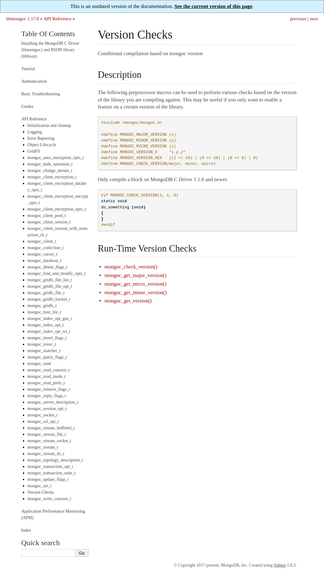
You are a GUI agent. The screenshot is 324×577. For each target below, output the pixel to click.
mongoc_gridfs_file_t (46, 292)
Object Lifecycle (42, 144)
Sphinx (280, 565)
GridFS (34, 151)
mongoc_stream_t (43, 447)
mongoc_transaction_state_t (52, 473)
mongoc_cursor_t (43, 254)
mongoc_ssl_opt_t (43, 421)
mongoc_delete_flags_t (48, 267)
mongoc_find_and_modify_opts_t (57, 273)
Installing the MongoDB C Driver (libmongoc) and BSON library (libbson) (50, 50)
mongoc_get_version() (128, 301)
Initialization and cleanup (49, 125)
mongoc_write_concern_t (49, 498)
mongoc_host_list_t (44, 312)
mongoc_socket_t (43, 415)
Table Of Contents (48, 34)
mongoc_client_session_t (49, 222)
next (314, 18)
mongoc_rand (39, 363)
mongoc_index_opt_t (46, 325)
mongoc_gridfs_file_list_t (50, 280)
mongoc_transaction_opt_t (50, 466)
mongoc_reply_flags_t (47, 395)
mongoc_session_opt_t (47, 408)
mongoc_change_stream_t (50, 170)
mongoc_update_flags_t (48, 479)
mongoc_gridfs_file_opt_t (50, 286)
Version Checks (41, 492)
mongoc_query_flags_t (47, 357)
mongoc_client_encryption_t (52, 177)
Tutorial (28, 68)
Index (26, 530)
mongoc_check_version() (131, 267)
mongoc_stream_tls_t (46, 453)
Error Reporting (41, 138)
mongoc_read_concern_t (49, 370)
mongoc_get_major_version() (135, 275)
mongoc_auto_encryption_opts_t (56, 157)
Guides (27, 106)
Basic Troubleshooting (40, 94)
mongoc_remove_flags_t (49, 389)
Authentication (34, 81)
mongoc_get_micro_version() (135, 284)
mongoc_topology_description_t (55, 460)
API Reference (57, 18)
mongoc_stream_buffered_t (51, 428)
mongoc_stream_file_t (47, 434)
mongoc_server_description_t (53, 402)
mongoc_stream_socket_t (49, 440)
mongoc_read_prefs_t (46, 383)
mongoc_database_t (44, 260)
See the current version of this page (213, 6)
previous (298, 18)
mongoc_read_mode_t (47, 376)
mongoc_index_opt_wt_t (49, 331)
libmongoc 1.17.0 (22, 18)
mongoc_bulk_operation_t (50, 164)
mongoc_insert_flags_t (47, 338)
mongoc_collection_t (46, 247)
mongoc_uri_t (40, 486)
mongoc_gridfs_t (42, 305)
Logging (35, 132)
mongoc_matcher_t (44, 350)
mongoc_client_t (42, 241)
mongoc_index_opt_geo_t (50, 318)
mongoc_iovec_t (42, 344)
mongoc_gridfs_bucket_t (49, 299)
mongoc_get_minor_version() (136, 292)
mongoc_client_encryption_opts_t (57, 209)
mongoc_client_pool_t (47, 215)
